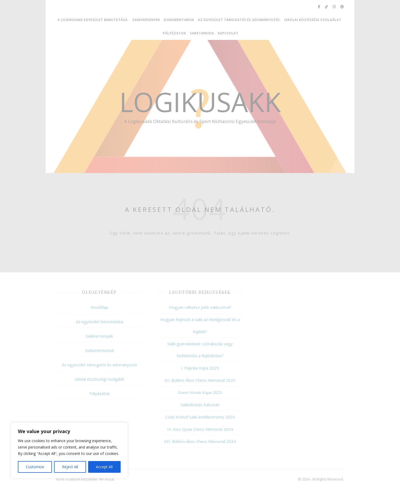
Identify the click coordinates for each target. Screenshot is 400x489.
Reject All (70, 466)
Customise (35, 466)
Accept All (104, 466)
